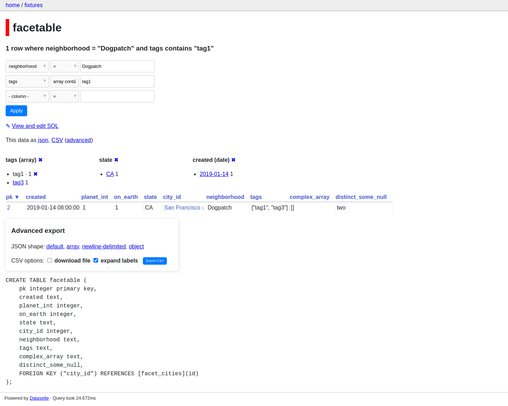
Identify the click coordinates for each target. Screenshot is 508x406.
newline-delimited (104, 246)
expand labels (115, 261)
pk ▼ (13, 197)
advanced (79, 140)
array (73, 246)
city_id (172, 197)
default (55, 246)
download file (69, 261)
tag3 (18, 183)
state (150, 197)
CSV (57, 140)
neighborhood (225, 197)
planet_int (94, 197)
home (13, 5)
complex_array (309, 197)
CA (110, 174)
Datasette (39, 398)
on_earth (126, 197)
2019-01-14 (214, 174)
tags (256, 197)
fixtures (33, 5)
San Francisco (182, 208)
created (36, 197)
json (43, 140)
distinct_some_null (361, 197)
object (136, 246)
